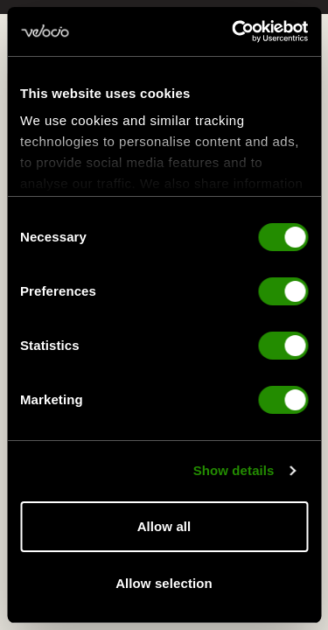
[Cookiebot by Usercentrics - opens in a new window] (233, 31)
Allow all (164, 526)
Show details (234, 472)
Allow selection (164, 583)
